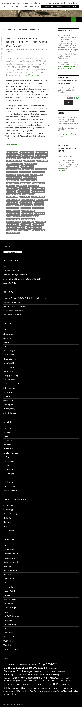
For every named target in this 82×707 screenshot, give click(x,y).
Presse (5, 612)
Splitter (6, 628)
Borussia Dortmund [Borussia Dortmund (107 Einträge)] (57, 672)
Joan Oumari (24, 188)
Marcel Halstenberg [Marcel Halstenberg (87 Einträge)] (9, 685)
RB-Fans (6, 465)
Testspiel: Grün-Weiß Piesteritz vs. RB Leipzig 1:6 (28, 298)
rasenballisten (8, 449)
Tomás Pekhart (12, 224)
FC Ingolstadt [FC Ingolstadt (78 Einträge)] (34, 681)
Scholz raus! (7, 266)
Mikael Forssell (26, 205)
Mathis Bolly (38, 202)
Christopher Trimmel (15, 163)
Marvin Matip (42, 199)
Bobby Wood (42, 161)
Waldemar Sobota (34, 227)
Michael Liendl (12, 205)
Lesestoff (6, 595)
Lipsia (5, 526)
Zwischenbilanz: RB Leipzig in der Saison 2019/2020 (22, 279)
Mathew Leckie (26, 202)
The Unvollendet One (11, 271)
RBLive (5, 478)
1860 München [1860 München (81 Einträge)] (52, 668)
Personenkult (8, 604)
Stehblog (6, 396)
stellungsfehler (8, 400)
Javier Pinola (12, 188)
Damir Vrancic (31, 163)
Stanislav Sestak (13, 219)
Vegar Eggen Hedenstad (15, 227)
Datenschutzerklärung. (30, 6)
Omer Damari (38, 208)
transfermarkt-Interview (28, 75)
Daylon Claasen (27, 166)
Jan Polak (10, 186)
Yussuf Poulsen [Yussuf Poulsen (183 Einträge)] (12, 694)
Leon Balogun (12, 197)
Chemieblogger (8, 510)
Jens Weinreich (8, 363)
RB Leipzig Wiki (8, 461)
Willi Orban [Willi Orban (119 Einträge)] (73, 691)
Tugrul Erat (26, 224)
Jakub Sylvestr (39, 183)
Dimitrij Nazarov (13, 169)
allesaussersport (9, 334)
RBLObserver (8, 482)
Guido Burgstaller (14, 177)
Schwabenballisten (10, 490)
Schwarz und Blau (9, 380)
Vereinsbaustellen (9, 637)
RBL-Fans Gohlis (9, 470)
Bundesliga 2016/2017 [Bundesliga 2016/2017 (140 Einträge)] (15, 674)
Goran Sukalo (37, 174)
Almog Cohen (28, 155)
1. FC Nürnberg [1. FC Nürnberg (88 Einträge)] (33, 664)
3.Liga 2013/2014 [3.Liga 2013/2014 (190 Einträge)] (36, 667)
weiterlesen (11, 144)
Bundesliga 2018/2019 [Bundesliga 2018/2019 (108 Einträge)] (60, 675)
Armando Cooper (39, 158)
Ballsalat (6, 342)
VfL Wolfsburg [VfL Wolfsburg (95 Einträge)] (62, 691)
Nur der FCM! (8, 371)
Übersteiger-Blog (9, 409)
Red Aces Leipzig (9, 486)
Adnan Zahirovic (27, 152)
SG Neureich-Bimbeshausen (13, 384)
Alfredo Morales (13, 155)
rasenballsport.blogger (11, 453)
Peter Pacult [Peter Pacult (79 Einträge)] (34, 685)
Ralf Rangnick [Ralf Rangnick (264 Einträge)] (59, 684)
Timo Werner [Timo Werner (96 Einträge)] (34, 691)
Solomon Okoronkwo (30, 216)
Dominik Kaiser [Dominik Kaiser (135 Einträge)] (48, 677)
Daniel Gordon (12, 166)
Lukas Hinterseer (38, 197)
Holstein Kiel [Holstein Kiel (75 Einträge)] (58, 681)
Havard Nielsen (12, 180)
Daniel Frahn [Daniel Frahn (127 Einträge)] (19, 677)
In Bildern (6, 583)
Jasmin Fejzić (33, 186)
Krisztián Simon (29, 194)
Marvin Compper (28, 199)
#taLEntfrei (7, 428)
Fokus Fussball (8, 355)
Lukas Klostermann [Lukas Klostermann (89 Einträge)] (68, 681)
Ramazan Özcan (13, 213)
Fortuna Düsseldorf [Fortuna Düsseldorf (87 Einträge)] (44, 681)
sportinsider (7, 392)
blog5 (5, 346)
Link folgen (70, 44)
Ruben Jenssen (27, 213)
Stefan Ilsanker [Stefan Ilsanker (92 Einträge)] (8, 691)
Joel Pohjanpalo (38, 188)
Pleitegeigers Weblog (10, 376)
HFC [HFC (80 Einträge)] (52, 681)
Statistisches (11, 38)
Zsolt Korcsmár (13, 233)
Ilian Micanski (26, 183)
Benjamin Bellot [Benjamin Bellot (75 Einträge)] (44, 672)
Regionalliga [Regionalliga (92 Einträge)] (33, 688)
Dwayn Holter (28, 169)
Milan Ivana (39, 205)
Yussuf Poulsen (25, 230)
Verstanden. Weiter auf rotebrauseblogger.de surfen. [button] (60, 6)
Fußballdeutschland (10, 570)
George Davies (23, 174)
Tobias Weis (41, 222)
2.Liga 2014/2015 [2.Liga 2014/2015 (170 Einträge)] (48, 664)
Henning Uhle (8, 306)
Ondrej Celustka (13, 210)
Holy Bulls (7, 445)
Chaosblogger (8, 505)
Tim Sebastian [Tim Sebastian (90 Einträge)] (44, 691)
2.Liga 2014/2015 (12, 152)
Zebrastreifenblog (9, 413)
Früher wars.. (8, 566)
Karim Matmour (38, 191)
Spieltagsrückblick (9, 624)
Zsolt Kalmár (39, 230)
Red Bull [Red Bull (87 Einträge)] (26, 688)
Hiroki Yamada (12, 183)
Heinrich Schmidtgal (28, 180)
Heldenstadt (7, 518)
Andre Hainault (41, 155)
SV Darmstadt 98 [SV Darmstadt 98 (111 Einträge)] (21, 691)
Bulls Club (7, 432)
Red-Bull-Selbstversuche (12, 616)
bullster (6, 436)
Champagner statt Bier (11, 562)
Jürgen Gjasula (24, 191)
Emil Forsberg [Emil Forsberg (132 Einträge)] (10, 680)
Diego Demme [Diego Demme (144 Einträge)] (33, 677)
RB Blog (6, 457)
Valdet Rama (38, 224)
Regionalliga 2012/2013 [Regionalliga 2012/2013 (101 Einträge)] (47, 688)
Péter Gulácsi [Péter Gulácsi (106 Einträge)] (43, 685)
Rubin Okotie (39, 213)
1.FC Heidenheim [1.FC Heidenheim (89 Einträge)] (9, 664)
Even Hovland (25, 172)
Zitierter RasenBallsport (27, 38)
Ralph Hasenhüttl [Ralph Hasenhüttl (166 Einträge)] (13, 687)
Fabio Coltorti (38, 172)
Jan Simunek (22, 186)
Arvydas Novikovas (14, 161)
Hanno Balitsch (30, 177)
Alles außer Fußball (10, 283)
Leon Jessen (25, 197)
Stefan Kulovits (28, 219)
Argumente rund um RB (12, 554)
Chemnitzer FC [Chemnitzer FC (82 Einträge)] (8, 678)
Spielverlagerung (9, 388)
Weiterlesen (62, 171)
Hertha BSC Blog (9, 359)
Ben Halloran (30, 161)
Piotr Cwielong (28, 210)
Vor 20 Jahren (8, 641)
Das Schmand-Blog (10, 514)
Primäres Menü (79, 19)
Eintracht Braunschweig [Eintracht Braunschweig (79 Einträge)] (62, 678)
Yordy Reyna (11, 230)
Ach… (5, 545)
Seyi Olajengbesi (13, 216)
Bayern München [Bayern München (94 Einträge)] (33, 672)
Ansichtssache (8, 550)
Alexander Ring (41, 152)
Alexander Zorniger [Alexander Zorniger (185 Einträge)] (15, 671)
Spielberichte (8, 620)
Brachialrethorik (9, 558)
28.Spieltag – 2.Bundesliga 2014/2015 (26, 43)
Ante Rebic (11, 158)
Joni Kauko (11, 191)
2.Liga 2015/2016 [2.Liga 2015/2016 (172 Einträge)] (13, 667)
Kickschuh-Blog (8, 367)
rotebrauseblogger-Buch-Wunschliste (66, 67)
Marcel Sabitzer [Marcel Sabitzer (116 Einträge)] (23, 684)
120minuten (7, 330)
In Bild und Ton (8, 579)
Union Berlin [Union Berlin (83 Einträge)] (53, 691)
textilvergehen (8, 405)
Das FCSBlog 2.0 (9, 351)
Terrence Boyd (28, 222)
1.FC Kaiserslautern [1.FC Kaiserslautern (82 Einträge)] (21, 664)
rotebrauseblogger (26, 49)
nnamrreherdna (8, 530)
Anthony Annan (23, 158)
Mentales (19, 311)
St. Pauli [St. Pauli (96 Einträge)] (69, 688)
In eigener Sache (9, 587)
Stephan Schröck (13, 222)
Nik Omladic (26, 208)
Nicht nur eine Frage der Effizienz (15, 275)
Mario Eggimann (13, 199)
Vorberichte (7, 645)
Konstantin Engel (13, 194)
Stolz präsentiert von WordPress (13, 704)
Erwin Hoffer (12, 172)
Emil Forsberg (41, 169)
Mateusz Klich (12, 202)
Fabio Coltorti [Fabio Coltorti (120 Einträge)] (23, 680)
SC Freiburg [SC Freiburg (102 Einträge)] (61, 688)
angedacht (7, 338)
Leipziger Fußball (9, 591)
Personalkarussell (9, 599)
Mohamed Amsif (13, 208)
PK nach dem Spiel (10, 608)
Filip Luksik (11, 174)
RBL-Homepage (9, 474)
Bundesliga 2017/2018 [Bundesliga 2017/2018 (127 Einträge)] (39, 674)
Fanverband (7, 440)
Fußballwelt (7, 574)
